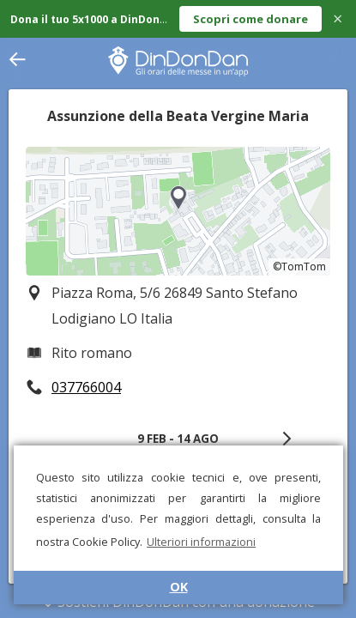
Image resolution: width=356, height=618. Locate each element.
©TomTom (299, 266)
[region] (178, 211)
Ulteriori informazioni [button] (201, 541)
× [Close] (337, 18)
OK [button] (179, 587)
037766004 (86, 387)
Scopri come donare (250, 19)
